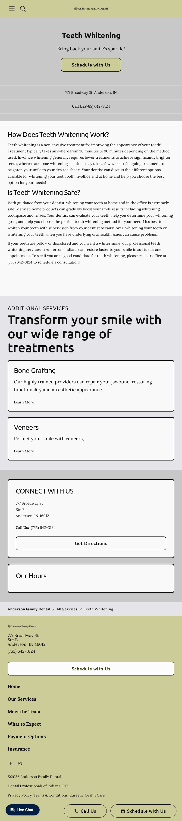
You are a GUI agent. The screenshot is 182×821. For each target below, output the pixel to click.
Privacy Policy (20, 795)
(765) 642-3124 (97, 106)
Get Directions (91, 543)
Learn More (24, 402)
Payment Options (27, 736)
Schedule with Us (91, 65)
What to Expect (24, 724)
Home (14, 686)
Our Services (22, 699)
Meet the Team (24, 711)
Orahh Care (95, 795)
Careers (76, 795)
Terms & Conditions (51, 795)
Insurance (19, 749)
